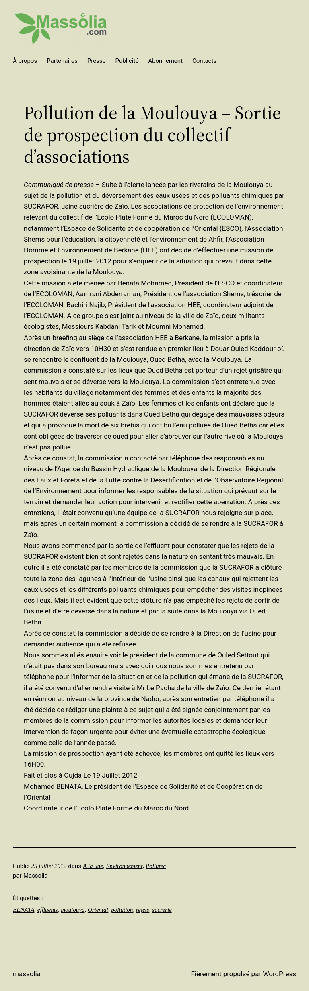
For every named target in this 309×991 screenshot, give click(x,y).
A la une (93, 866)
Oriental (98, 910)
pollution (122, 910)
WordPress (279, 974)
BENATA (23, 910)
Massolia (27, 974)
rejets (142, 910)
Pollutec (156, 866)
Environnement (124, 866)
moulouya (72, 910)
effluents (47, 910)
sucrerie (162, 910)
